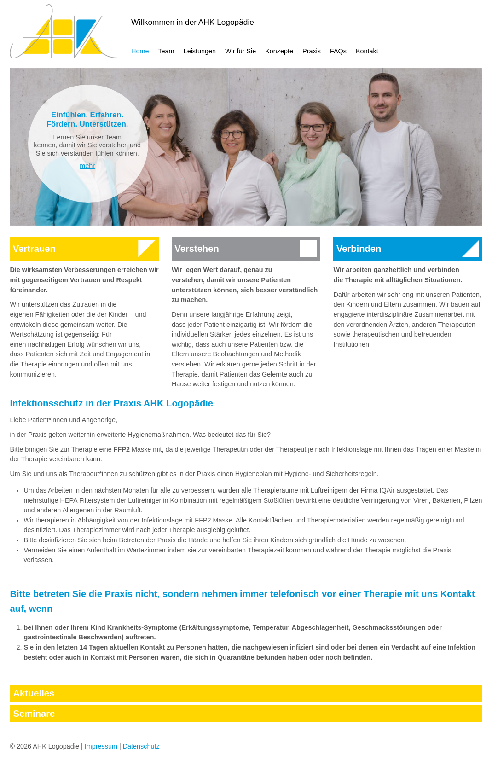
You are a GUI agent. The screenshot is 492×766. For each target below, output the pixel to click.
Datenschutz (141, 746)
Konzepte (279, 51)
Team (166, 51)
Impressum (101, 746)
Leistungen (200, 51)
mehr (87, 165)
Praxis (311, 51)
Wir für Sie (240, 51)
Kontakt (367, 51)
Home (140, 51)
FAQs (338, 51)
